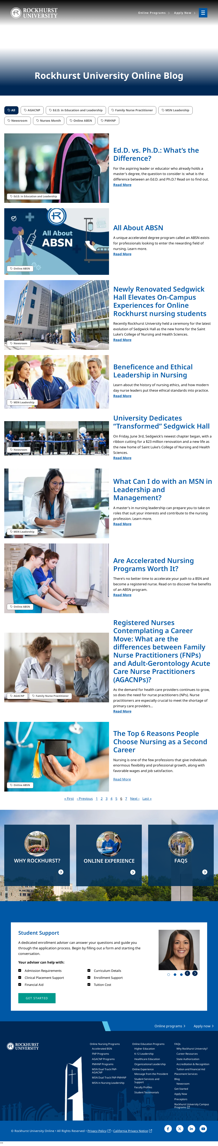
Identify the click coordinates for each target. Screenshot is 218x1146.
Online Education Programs (148, 1044)
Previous (187, 973)
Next (195, 973)
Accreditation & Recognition (192, 1064)
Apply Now (180, 1094)
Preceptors (180, 1099)
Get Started (181, 1089)
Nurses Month (50, 121)
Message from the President (151, 1074)
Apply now (202, 1026)
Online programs (168, 1026)
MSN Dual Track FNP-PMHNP (109, 1077)
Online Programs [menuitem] (152, 13)
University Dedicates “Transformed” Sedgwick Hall (161, 421)
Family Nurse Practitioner (134, 110)
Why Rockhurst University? (192, 1048)
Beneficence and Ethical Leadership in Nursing (153, 370)
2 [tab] (176, 975)
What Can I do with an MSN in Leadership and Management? (162, 489)
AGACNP (34, 110)
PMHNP (110, 121)
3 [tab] (182, 975)
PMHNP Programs (102, 1064)
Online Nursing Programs (105, 1044)
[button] (36, 998)
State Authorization (187, 1059)
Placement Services (186, 1074)
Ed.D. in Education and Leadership (78, 110)
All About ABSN (138, 227)
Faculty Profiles (143, 1087)
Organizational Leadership (150, 1064)
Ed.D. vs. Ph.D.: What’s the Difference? (156, 154)
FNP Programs (100, 1054)
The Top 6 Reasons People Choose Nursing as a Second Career (160, 741)
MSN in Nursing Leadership (108, 1083)
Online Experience (143, 1069)
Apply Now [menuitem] (182, 13)
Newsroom (19, 121)
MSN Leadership (177, 110)
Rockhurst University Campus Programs (191, 1105)
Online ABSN (82, 121)
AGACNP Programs (103, 1059)
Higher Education (144, 1048)
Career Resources (187, 1054)
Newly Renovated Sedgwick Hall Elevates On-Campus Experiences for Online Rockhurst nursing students (160, 301)
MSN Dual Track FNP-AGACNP (104, 1070)
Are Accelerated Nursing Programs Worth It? (153, 564)
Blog (177, 1079)
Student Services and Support (146, 1080)
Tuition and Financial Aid (190, 1069)
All (13, 110)
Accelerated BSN (102, 1048)
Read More (122, 184)
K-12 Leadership (143, 1054)
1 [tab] (169, 975)
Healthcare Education (147, 1059)
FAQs (177, 1044)
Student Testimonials (146, 1092)
